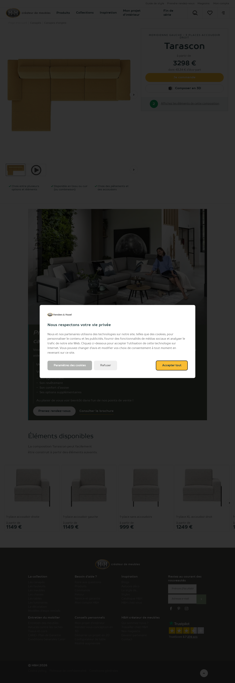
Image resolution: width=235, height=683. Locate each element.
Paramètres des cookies (70, 365)
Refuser (105, 365)
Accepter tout (171, 365)
